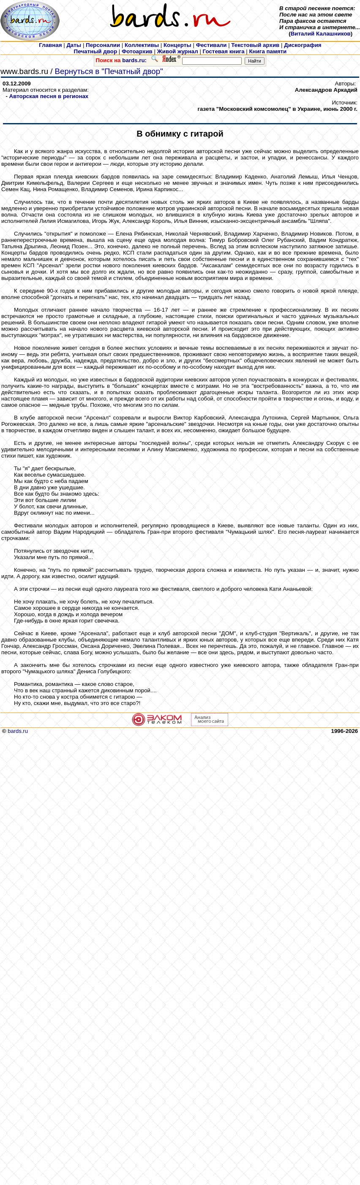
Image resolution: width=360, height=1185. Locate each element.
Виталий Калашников (321, 33)
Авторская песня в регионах (49, 96)
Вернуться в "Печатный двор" (109, 71)
